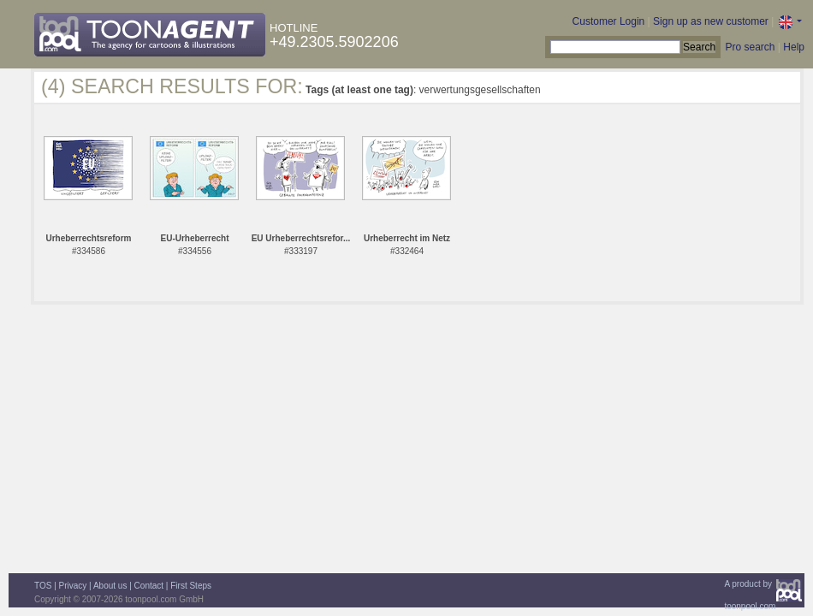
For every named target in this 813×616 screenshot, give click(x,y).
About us (110, 585)
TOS (42, 585)
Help (793, 47)
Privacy (73, 585)
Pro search (749, 47)
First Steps (190, 585)
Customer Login (609, 21)
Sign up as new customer (710, 21)
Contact (148, 585)
